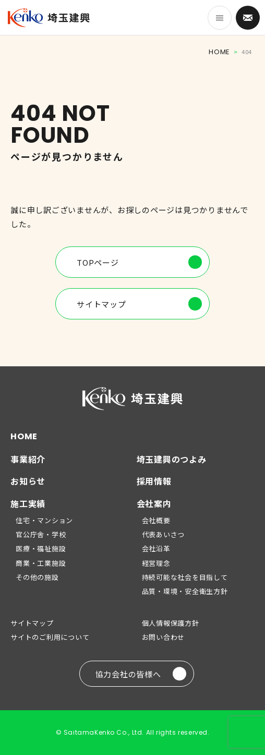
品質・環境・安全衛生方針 (185, 591)
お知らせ (27, 481)
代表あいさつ (163, 534)
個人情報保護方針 (170, 623)
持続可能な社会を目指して (185, 577)
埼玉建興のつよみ (172, 459)
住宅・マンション (44, 520)
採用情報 (154, 481)
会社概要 (156, 520)
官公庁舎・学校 (41, 534)
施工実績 (27, 503)
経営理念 (156, 563)
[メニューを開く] (220, 18)
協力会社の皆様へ (140, 673)
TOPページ (139, 262)
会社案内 (154, 503)
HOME (219, 52)
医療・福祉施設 (41, 548)
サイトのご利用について (49, 637)
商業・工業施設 (41, 563)
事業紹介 (27, 459)
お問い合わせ (163, 637)
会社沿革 (156, 548)
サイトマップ (139, 304)
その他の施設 (37, 577)
